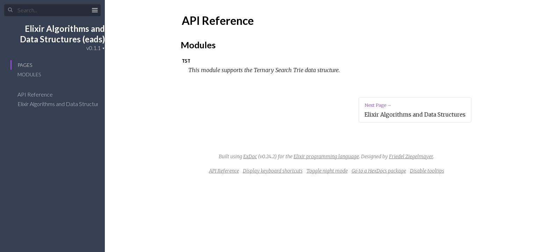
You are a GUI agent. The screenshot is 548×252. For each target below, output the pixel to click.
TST (186, 61)
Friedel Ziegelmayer (411, 156)
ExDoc (250, 156)
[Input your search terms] (52, 10)
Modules (29, 74)
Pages (24, 65)
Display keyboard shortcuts (273, 171)
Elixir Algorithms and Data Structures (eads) (62, 33)
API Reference (39, 94)
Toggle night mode (327, 171)
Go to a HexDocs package (379, 171)
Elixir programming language (326, 156)
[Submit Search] (10, 10)
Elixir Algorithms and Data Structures (65, 103)
